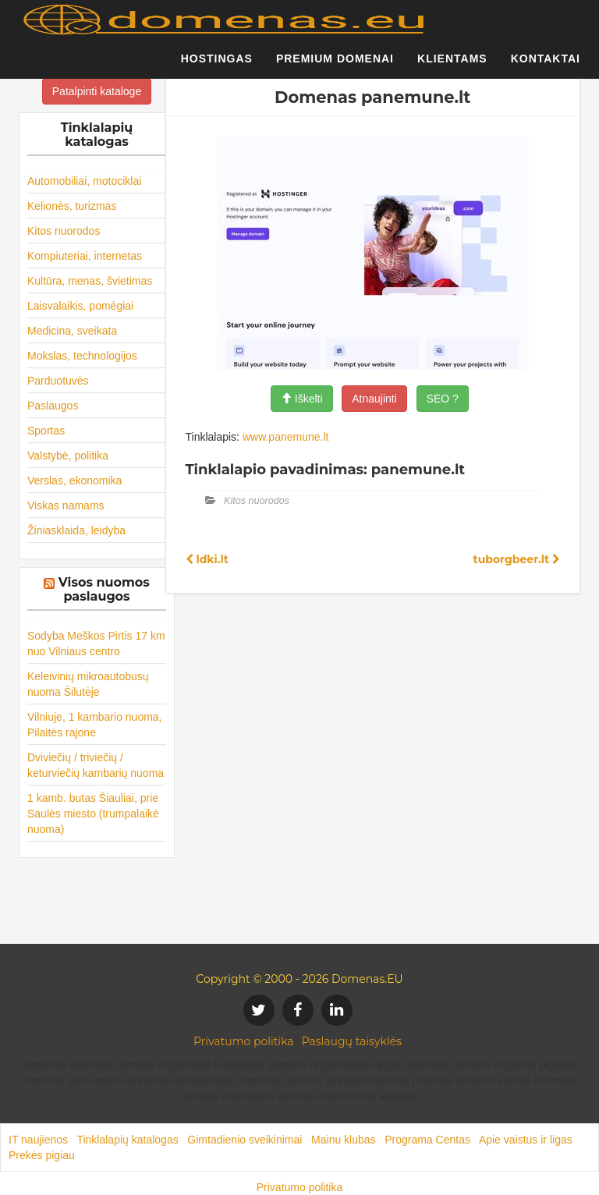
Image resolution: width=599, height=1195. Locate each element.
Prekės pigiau (42, 1155)
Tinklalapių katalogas (127, 1139)
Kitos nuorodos (63, 231)
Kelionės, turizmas (71, 206)
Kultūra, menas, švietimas (89, 281)
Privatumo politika (243, 1041)
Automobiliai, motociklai (84, 181)
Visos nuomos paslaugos (104, 589)
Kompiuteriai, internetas (84, 256)
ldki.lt (207, 559)
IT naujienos (38, 1139)
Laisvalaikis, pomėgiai (80, 306)
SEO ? (443, 398)
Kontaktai (545, 66)
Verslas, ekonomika (74, 480)
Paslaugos (52, 405)
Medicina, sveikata (72, 330)
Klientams (452, 66)
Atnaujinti (374, 398)
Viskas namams (66, 505)
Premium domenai (335, 66)
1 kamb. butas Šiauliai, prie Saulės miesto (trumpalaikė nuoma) (93, 813)
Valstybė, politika (67, 455)
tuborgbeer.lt (516, 559)
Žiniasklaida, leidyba (76, 530)
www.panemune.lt (286, 437)
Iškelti (302, 398)
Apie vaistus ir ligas (525, 1139)
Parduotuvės (58, 380)
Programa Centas (427, 1139)
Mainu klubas (343, 1139)
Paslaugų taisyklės (352, 1041)
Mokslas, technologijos (82, 355)
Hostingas (217, 66)
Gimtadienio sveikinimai (244, 1139)
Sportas (46, 430)
